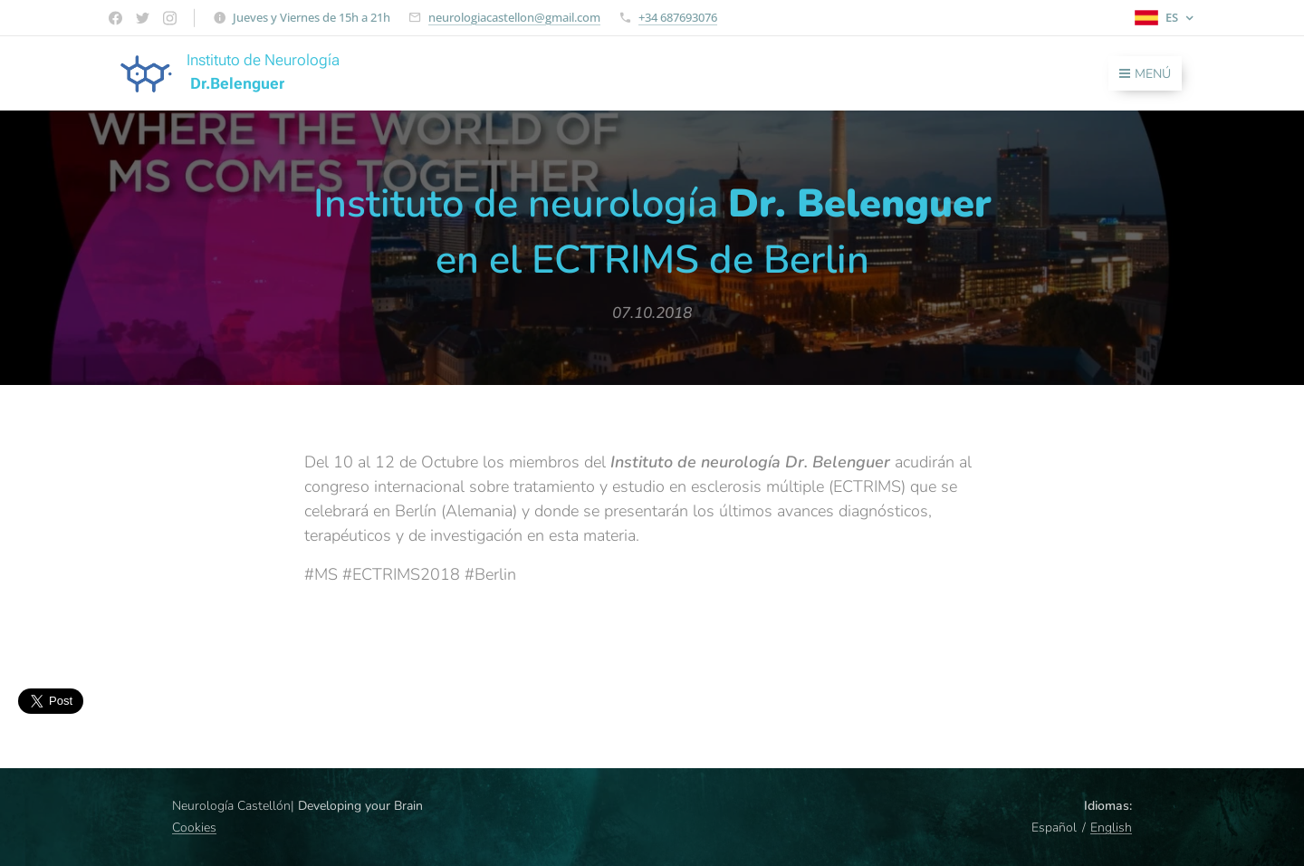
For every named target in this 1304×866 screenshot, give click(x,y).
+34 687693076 (677, 17)
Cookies (194, 827)
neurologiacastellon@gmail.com (514, 17)
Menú (1145, 73)
